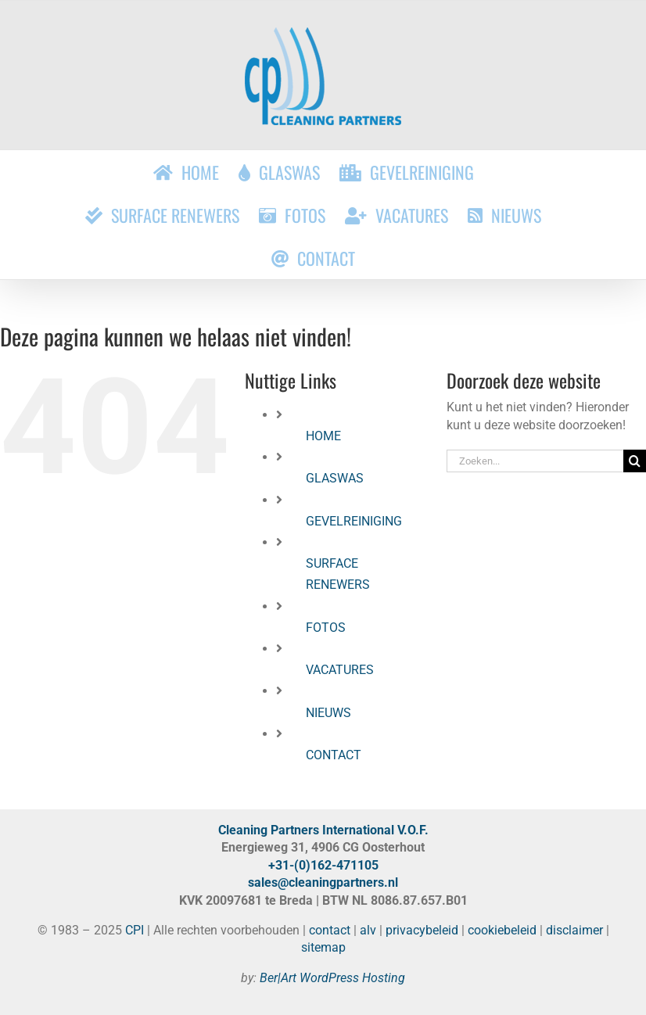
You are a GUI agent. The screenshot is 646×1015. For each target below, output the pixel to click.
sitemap (323, 947)
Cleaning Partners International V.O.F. (323, 830)
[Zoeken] (634, 461)
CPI (134, 930)
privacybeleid (422, 930)
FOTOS (326, 627)
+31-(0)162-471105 (323, 865)
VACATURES (340, 669)
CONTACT (333, 755)
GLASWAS (335, 478)
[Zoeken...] (535, 461)
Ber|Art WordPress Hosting (332, 977)
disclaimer (574, 930)
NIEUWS (328, 712)
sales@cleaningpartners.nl (323, 882)
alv (368, 930)
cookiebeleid (502, 930)
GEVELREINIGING (354, 521)
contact (329, 930)
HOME (323, 436)
